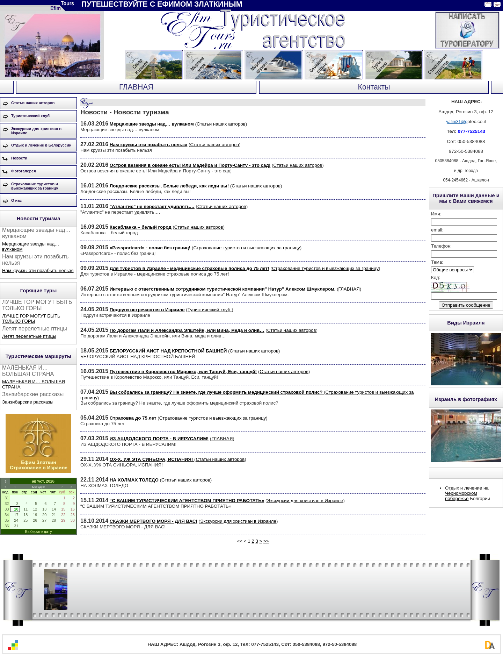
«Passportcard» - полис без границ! (150, 247)
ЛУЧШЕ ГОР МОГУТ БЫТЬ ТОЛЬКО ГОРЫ (31, 318)
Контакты (374, 87)
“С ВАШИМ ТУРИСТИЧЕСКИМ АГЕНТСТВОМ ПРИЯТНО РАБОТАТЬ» (187, 500)
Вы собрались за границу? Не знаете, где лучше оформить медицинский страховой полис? (217, 392)
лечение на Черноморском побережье (467, 493)
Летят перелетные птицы (29, 336)
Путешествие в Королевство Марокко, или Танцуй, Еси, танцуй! (183, 371)
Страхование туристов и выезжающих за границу (34, 186)
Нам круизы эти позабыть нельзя (38, 270)
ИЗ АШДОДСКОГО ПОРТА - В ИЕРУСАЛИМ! (159, 438)
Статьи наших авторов (32, 103)
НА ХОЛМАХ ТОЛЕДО (134, 480)
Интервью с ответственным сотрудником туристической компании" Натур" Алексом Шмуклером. (223, 289)
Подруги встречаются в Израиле (147, 309)
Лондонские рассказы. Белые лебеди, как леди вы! (169, 185)
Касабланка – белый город (141, 227)
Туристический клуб (30, 116)
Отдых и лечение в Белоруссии (41, 145)
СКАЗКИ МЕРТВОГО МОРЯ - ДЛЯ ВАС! (153, 521)
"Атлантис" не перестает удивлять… (152, 206)
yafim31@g (456, 121)
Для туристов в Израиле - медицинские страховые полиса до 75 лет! (189, 268)
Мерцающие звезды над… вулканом (152, 124)
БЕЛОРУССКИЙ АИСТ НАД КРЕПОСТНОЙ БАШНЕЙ (168, 351)
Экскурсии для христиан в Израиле (36, 131)
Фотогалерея (23, 171)
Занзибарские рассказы (27, 402)
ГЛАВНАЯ (136, 87)
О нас (16, 200)
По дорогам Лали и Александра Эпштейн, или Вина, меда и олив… (187, 330)
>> (266, 541)
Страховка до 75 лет (133, 418)
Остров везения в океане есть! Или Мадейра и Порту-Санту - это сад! (190, 165)
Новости (19, 158)
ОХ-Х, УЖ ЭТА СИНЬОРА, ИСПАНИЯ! (152, 459)
